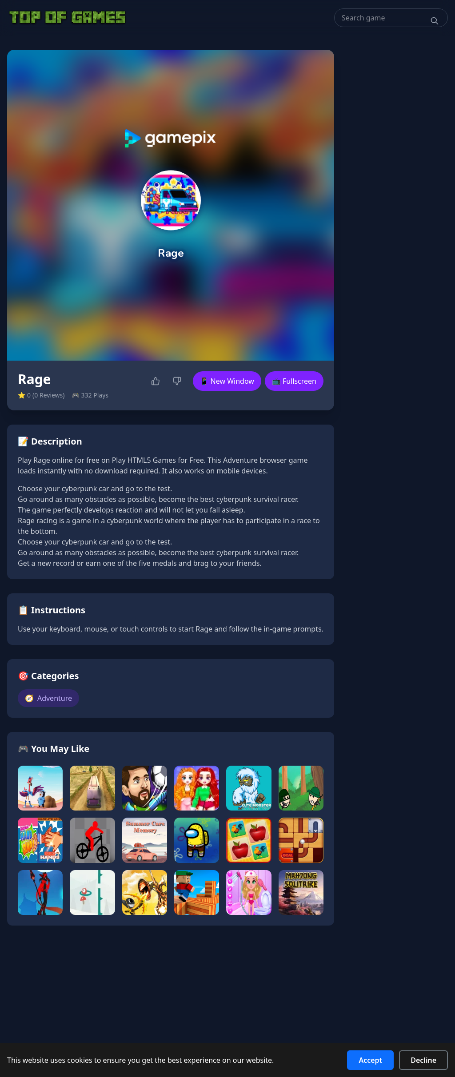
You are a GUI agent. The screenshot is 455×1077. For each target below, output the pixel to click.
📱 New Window (227, 381)
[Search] (435, 21)
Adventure (48, 698)
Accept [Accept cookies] (370, 1060)
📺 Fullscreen (294, 381)
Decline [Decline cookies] (423, 1060)
